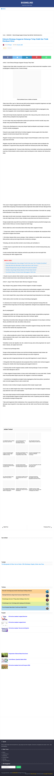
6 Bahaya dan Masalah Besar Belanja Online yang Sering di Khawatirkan (21, 489)
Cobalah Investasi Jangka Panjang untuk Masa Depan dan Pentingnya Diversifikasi (35, 489)
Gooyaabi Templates (48, 773)
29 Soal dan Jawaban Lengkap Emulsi (17, 622)
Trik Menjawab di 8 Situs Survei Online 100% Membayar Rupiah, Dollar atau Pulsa (22, 564)
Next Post (6, 527)
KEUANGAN (9, 35)
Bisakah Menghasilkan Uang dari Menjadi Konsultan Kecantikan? (21, 267)
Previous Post (47, 527)
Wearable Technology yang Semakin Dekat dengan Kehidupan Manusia (17, 590)
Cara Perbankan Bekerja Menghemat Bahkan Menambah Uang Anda (21, 441)
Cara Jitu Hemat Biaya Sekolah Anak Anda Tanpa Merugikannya (35, 465)
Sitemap (4, 759)
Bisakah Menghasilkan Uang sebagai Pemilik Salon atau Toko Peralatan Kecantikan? (26, 263)
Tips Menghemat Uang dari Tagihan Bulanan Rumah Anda (34, 441)
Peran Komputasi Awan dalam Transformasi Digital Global (14, 607)
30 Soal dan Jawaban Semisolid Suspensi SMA (19, 665)
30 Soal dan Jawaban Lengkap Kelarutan (18, 616)
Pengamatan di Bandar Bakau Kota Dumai (18, 653)
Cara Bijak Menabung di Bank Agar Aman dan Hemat (8, 441)
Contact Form (5, 754)
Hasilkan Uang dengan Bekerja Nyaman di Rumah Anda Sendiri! (21, 270)
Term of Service (6, 760)
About (3, 752)
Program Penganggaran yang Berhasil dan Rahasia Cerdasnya (34, 453)
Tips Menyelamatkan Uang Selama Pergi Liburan (8, 477)
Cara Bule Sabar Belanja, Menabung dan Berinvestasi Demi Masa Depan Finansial (21, 465)
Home (4, 35)
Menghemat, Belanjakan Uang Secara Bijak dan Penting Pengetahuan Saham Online (22, 453)
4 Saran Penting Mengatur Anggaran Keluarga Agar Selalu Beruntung (9, 453)
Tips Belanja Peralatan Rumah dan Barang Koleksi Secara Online (22, 477)
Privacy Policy (5, 757)
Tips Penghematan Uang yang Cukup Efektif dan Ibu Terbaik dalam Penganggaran (9, 489)
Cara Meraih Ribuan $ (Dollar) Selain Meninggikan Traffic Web (21, 272)
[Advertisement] (27, 22)
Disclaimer (4, 755)
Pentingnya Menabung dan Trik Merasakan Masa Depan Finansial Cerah (9, 465)
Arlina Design (33, 773)
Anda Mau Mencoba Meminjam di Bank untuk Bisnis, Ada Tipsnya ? (22, 265)
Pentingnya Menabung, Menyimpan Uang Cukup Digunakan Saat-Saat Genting (34, 477)
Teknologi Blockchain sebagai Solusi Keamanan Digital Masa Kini (16, 594)
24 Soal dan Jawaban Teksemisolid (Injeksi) (19, 628)
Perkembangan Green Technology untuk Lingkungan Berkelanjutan (16, 603)
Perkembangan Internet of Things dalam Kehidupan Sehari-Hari (15, 599)
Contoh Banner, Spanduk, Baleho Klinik (18, 659)
